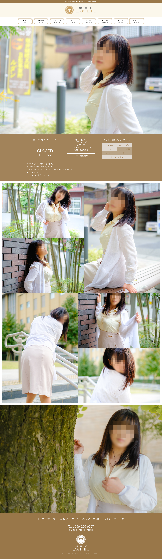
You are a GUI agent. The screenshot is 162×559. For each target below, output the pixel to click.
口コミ (121, 22)
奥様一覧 (41, 22)
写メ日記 (89, 22)
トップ (25, 22)
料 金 (73, 22)
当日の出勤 (57, 22)
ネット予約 (136, 22)
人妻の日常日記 (81, 156)
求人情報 (105, 22)
